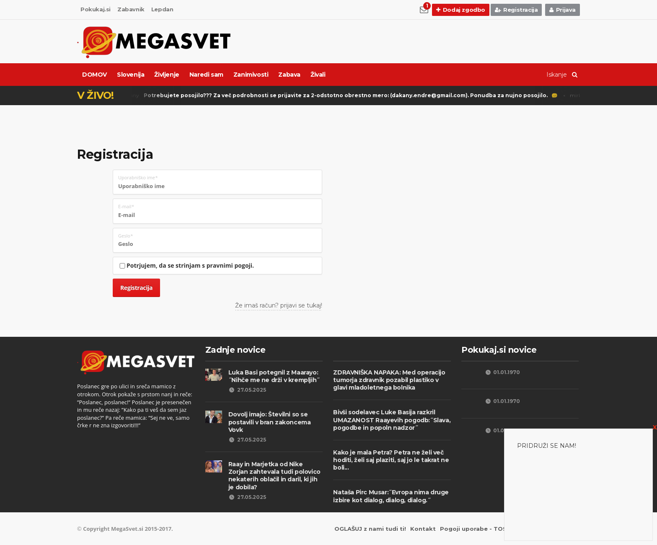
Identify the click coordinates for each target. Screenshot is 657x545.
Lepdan (162, 9)
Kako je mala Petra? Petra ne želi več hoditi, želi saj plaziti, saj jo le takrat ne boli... (391, 460)
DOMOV (94, 74)
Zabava (289, 74)
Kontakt (423, 528)
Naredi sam (206, 74)
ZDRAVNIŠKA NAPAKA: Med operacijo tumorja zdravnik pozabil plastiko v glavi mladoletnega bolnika (389, 380)
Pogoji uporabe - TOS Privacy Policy (495, 528)
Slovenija (130, 74)
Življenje (166, 74)
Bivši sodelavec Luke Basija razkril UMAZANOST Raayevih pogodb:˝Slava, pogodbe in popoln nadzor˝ (391, 419)
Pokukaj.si (95, 9)
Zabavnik (131, 9)
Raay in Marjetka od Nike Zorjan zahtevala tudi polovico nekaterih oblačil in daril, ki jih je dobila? (274, 475)
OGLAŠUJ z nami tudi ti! (370, 528)
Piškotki (567, 528)
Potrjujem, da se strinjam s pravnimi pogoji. (186, 265)
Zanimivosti (251, 74)
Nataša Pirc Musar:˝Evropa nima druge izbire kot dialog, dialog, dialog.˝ (391, 496)
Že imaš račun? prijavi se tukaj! (278, 305)
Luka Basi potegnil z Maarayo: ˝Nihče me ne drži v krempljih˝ (274, 376)
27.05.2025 (247, 390)
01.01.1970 (502, 372)
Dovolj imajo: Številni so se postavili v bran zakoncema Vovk (269, 422)
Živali (318, 74)
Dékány (335, 95)
